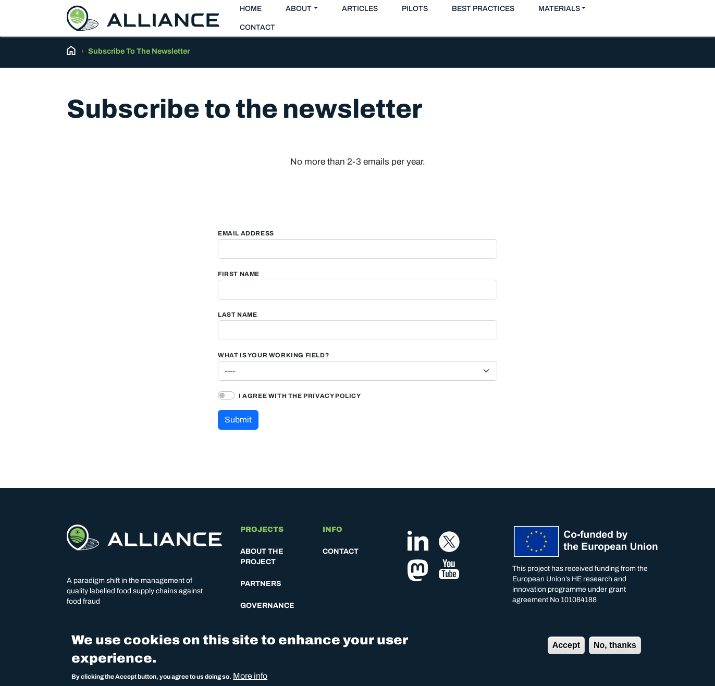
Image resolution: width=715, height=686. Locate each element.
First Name (239, 274)
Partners (260, 584)
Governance (267, 605)
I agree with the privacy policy (300, 396)
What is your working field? (273, 355)
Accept (566, 648)
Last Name (237, 314)
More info (250, 679)
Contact (257, 27)
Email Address (246, 233)
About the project (261, 556)
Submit (238, 419)
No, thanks (615, 648)
